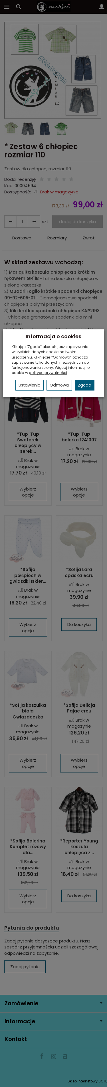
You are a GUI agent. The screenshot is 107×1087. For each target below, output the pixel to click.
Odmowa (59, 385)
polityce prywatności (48, 372)
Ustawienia (30, 385)
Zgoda (84, 385)
